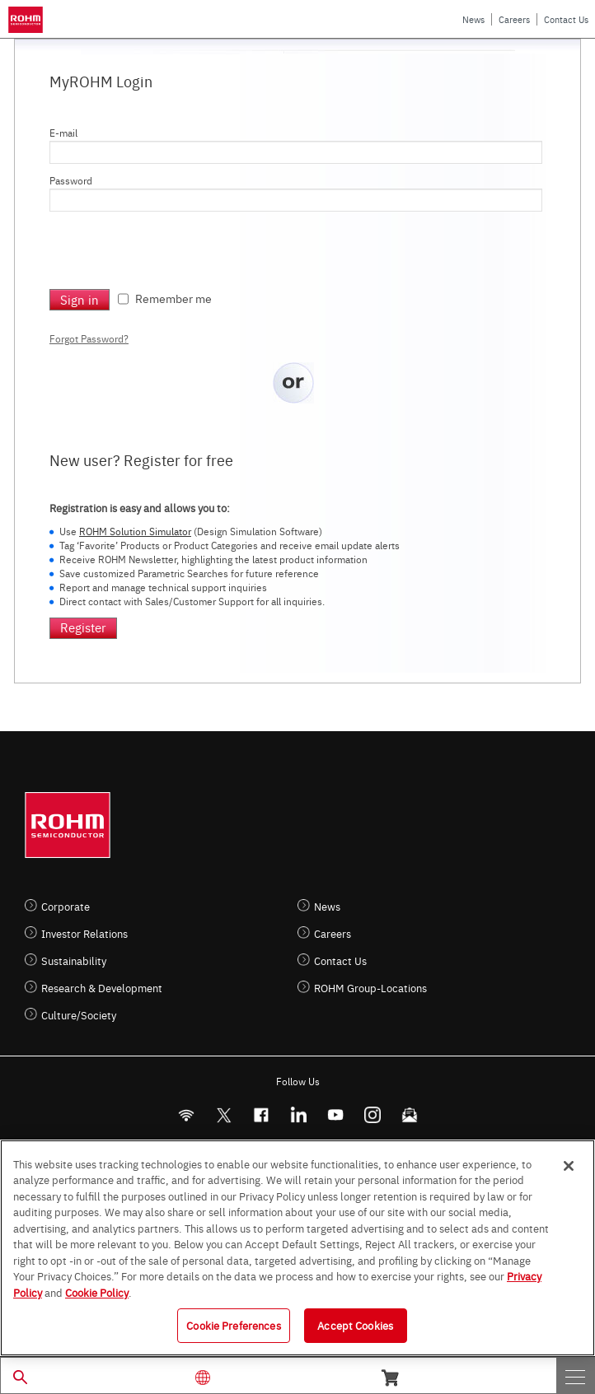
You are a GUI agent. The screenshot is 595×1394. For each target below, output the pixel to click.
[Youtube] (335, 1115)
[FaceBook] (261, 1115)
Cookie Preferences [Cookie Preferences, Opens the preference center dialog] (233, 1324)
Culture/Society (78, 1015)
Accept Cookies (355, 1324)
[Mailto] (409, 1115)
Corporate (65, 906)
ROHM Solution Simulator (135, 531)
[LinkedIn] (298, 1115)
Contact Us (566, 19)
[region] (297, 1248)
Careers (514, 19)
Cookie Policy (97, 1291)
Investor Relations (84, 933)
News (473, 19)
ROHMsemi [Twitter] (223, 1115)
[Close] (568, 1166)
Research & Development (101, 988)
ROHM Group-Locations (370, 988)
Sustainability (73, 960)
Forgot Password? (89, 338)
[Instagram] (372, 1115)
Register (83, 627)
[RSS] (186, 1115)
